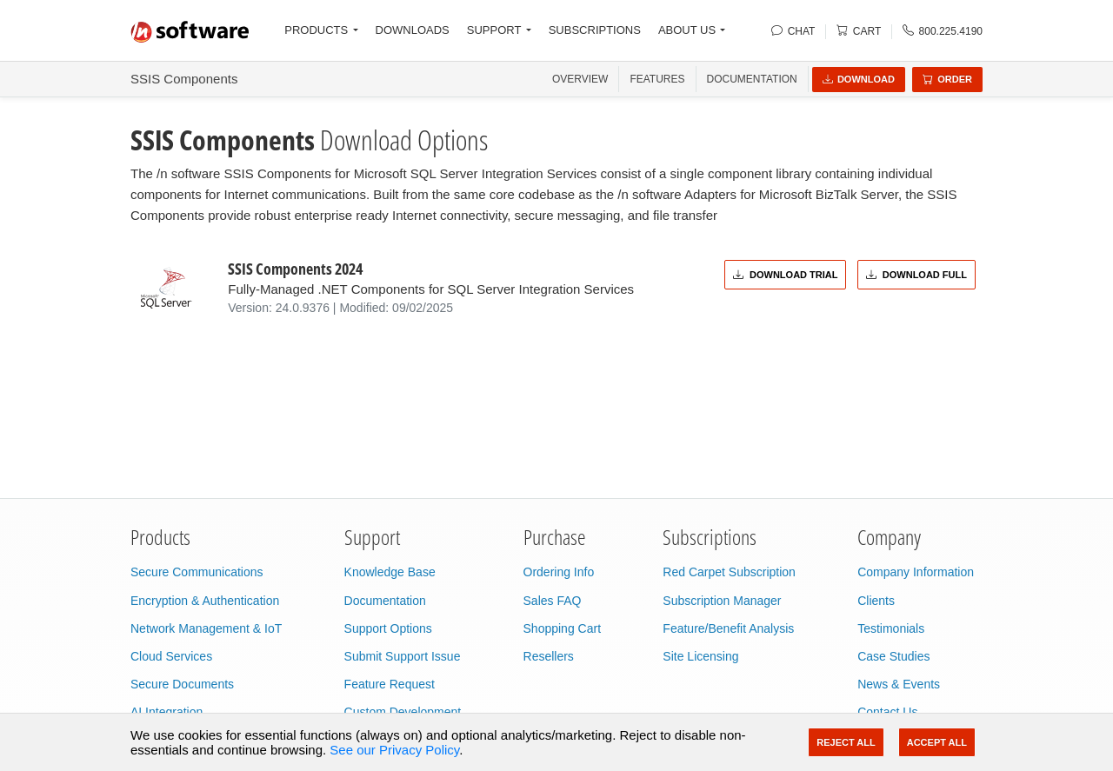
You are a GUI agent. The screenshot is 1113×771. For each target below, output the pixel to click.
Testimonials (890, 628)
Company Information (915, 572)
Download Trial (785, 275)
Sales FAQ (552, 601)
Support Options (388, 628)
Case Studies (893, 656)
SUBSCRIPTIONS (595, 30)
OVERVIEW (580, 79)
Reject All (845, 742)
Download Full (916, 275)
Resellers (548, 656)
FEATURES (657, 79)
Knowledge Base (390, 572)
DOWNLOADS (413, 30)
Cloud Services (171, 656)
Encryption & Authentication (204, 601)
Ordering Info (559, 572)
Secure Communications (196, 572)
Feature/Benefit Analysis (728, 628)
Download (859, 79)
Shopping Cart (562, 628)
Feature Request (389, 684)
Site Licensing (700, 656)
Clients (876, 601)
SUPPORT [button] (494, 30)
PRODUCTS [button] (316, 30)
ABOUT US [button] (687, 30)
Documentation (752, 79)
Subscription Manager (722, 601)
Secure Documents (182, 684)
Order (947, 79)
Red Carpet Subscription (729, 572)
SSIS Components (183, 78)
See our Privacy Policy (394, 749)
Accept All (937, 742)
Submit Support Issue (402, 656)
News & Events (898, 684)
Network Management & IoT (206, 628)
